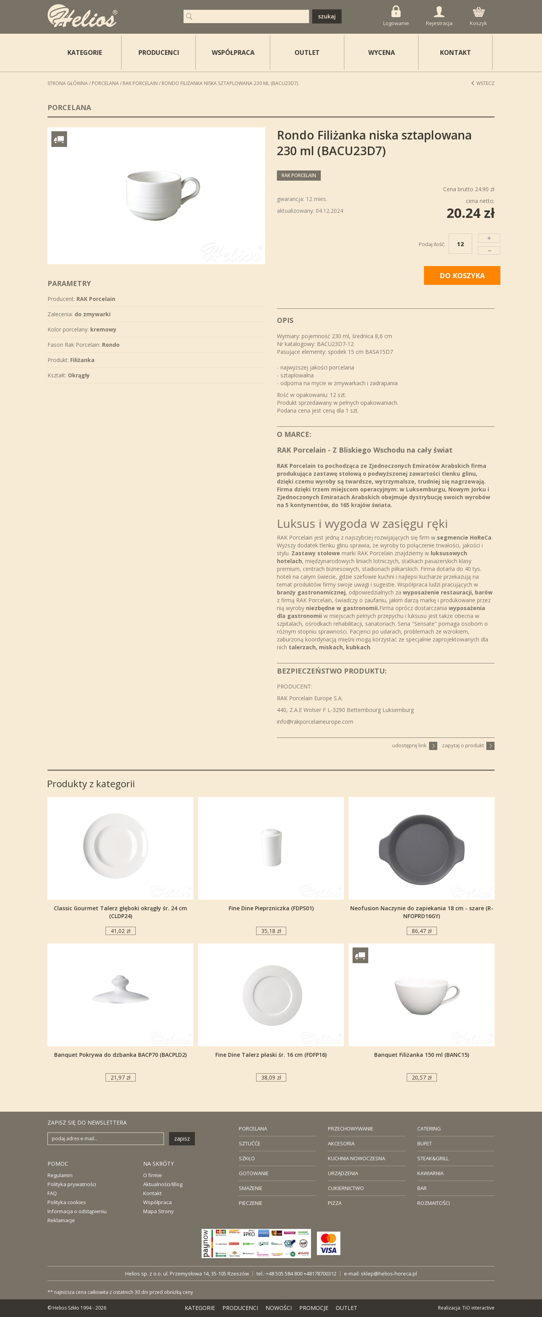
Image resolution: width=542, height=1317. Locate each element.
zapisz (182, 1138)
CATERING (429, 1128)
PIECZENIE (250, 1202)
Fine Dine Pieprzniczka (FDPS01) (271, 908)
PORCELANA (253, 1128)
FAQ (52, 1193)
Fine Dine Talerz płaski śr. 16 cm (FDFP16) (271, 1054)
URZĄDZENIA (343, 1173)
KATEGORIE (200, 1308)
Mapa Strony (158, 1211)
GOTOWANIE (254, 1173)
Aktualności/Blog (162, 1184)
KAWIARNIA (430, 1173)
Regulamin (60, 1175)
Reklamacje (61, 1220)
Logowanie (396, 16)
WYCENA (381, 52)
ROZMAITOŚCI (433, 1202)
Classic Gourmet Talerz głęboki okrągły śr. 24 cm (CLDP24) (120, 912)
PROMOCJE (313, 1308)
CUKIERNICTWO (346, 1188)
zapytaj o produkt (468, 745)
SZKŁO (247, 1158)
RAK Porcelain (140, 83)
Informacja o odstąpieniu (77, 1211)
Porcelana (105, 83)
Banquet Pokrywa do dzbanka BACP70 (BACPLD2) (120, 1054)
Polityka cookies (66, 1202)
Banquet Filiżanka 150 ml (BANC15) (421, 1054)
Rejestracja (439, 16)
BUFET (424, 1143)
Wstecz (483, 83)
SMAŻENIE (250, 1188)
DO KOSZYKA (462, 275)
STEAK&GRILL (433, 1158)
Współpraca (157, 1202)
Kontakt (152, 1193)
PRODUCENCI (158, 52)
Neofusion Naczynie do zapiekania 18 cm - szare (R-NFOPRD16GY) (421, 912)
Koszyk (478, 17)
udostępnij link (414, 745)
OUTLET (307, 52)
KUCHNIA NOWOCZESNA (356, 1158)
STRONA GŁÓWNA (67, 83)
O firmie (152, 1175)
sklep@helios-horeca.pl (389, 1273)
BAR (422, 1188)
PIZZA (335, 1202)
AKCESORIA (341, 1143)
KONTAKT (455, 52)
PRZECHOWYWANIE (350, 1128)
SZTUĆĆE (249, 1143)
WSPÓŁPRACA (233, 52)
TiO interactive (478, 1307)
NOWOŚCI (279, 1308)
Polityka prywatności (71, 1184)
